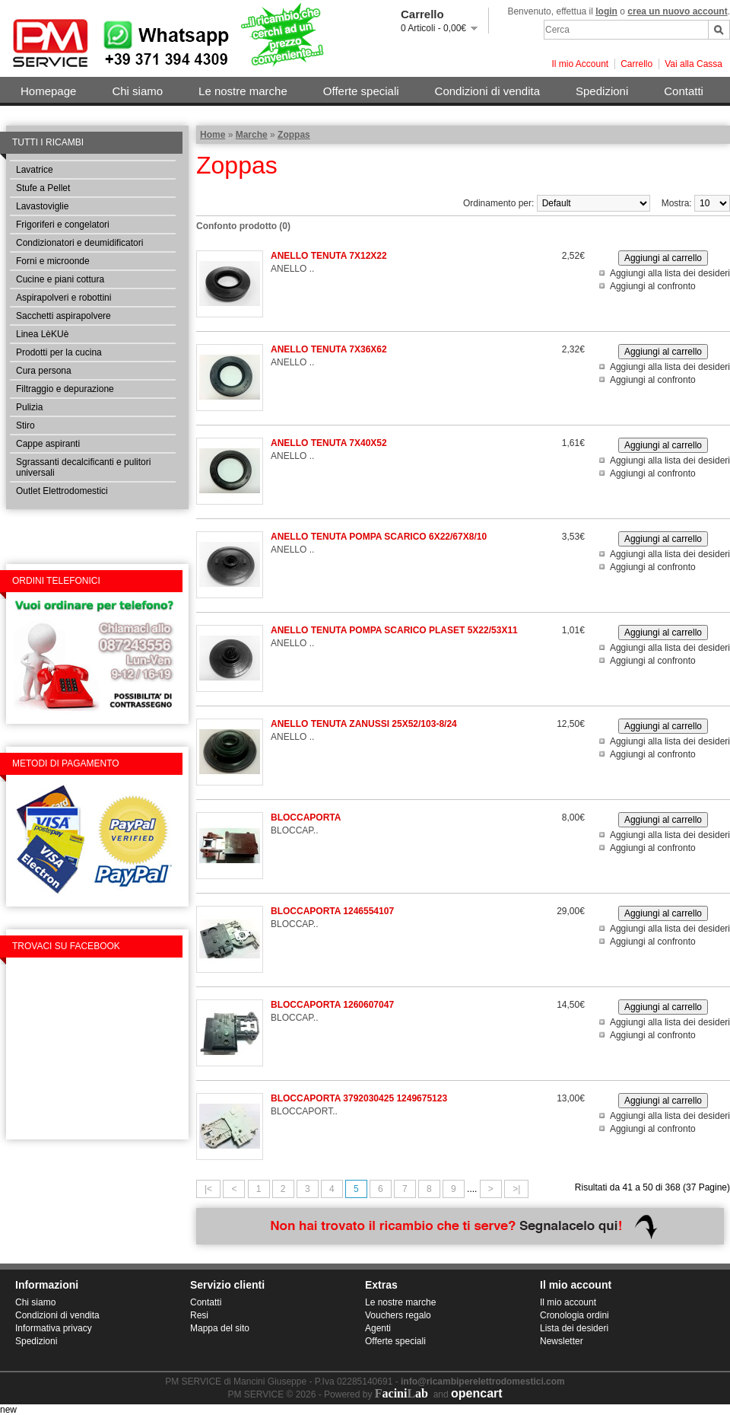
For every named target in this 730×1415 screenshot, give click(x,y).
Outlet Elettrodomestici (62, 491)
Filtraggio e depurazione (65, 389)
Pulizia (29, 407)
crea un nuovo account (677, 11)
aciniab (401, 1393)
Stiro (25, 425)
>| (516, 1189)
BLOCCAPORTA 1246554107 (332, 911)
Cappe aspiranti (48, 443)
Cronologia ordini (574, 1315)
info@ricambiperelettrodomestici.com (483, 1381)
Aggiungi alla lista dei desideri (670, 273)
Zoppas (294, 134)
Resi (199, 1315)
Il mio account (568, 1302)
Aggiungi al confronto (653, 286)
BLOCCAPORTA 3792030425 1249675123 (359, 1098)
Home (212, 134)
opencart (477, 1393)
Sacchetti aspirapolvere (63, 316)
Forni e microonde (53, 261)
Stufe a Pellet (43, 188)
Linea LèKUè (42, 334)
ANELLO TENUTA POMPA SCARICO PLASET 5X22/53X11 (394, 630)
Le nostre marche (242, 90)
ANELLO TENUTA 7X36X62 (329, 349)
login (606, 11)
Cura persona (43, 370)
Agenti (378, 1328)
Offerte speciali (361, 90)
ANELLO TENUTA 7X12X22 (329, 255)
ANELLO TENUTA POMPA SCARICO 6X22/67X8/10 (379, 536)
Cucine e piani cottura (60, 279)
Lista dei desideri (574, 1328)
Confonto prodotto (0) (243, 226)
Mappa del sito (219, 1328)
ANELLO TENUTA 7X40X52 (329, 443)
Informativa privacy (53, 1328)
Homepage (48, 90)
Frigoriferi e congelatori (63, 224)
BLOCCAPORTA (306, 817)
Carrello (636, 64)
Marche (252, 134)
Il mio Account (579, 64)
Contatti (683, 90)
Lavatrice (34, 169)
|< (208, 1189)
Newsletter (561, 1341)
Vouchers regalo (398, 1315)
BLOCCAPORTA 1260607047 (332, 1004)
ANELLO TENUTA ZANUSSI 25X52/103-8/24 (364, 724)
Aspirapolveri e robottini (63, 297)
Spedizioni (602, 90)
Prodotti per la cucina (59, 352)
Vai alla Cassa (693, 64)
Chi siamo (137, 90)
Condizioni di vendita (487, 90)
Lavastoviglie (42, 206)
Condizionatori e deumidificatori (79, 242)
